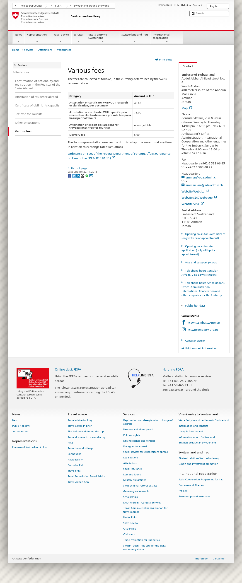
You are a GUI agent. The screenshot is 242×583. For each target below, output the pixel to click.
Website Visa (193, 204)
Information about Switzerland (197, 437)
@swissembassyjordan (203, 329)
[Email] (91, 175)
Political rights (131, 435)
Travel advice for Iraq (80, 420)
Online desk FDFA (68, 369)
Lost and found (132, 474)
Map (187, 108)
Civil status (129, 534)
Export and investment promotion (198, 464)
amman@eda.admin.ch (201, 177)
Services (79, 38)
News (18, 38)
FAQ (70, 442)
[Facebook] (70, 175)
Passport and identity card (138, 429)
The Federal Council (30, 5)
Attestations (45, 49)
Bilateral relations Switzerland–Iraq (199, 458)
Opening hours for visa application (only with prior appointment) (198, 250)
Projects (183, 490)
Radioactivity (75, 459)
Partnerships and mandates (194, 496)
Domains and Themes (191, 485)
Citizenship (129, 528)
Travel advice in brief (80, 425)
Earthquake (74, 454)
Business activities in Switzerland (197, 442)
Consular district (194, 340)
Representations (37, 38)
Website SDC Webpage (199, 197)
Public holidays (195, 305)
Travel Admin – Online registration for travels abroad (145, 510)
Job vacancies (20, 431)
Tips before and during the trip (86, 431)
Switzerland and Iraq (134, 38)
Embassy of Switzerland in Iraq (30, 447)
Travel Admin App (78, 482)
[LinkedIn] (78, 175)
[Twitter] (74, 175)
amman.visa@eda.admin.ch (204, 185)
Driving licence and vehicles (139, 440)
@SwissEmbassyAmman (204, 322)
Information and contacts (193, 425)
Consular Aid (75, 465)
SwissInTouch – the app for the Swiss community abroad (144, 547)
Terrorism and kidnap (80, 448)
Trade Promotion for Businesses (141, 540)
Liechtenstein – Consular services (142, 502)
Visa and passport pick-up (200, 262)
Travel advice (60, 38)
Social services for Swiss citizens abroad (145, 452)
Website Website (195, 191)
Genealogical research (136, 491)
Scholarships (130, 497)
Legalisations (130, 457)
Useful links (129, 517)
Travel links (74, 471)
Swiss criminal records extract (140, 485)
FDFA (58, 5)
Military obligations (134, 480)
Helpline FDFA (173, 369)
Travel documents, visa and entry (86, 437)
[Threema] (83, 175)
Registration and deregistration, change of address (148, 422)
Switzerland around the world (91, 5)
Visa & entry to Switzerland (102, 38)
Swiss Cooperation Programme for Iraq (201, 479)
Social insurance (132, 468)
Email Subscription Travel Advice (86, 476)
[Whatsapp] (87, 175)
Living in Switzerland (191, 431)
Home (15, 49)
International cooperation (166, 38)
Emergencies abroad (135, 446)
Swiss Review (130, 523)
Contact (186, 66)
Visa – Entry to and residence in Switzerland (204, 420)
